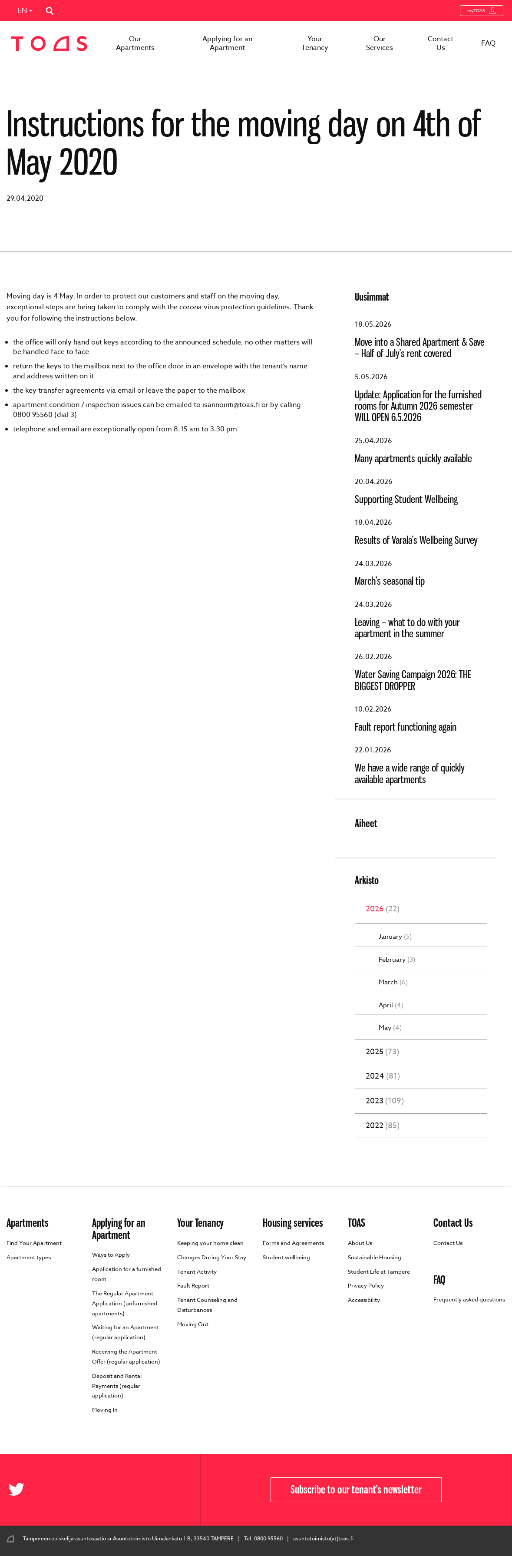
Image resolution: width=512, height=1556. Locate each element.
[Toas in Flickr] (36, 1490)
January (395, 936)
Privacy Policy (366, 1285)
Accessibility (364, 1300)
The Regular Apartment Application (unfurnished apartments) (124, 1303)
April (391, 1005)
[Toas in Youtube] (42, 1490)
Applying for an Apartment (227, 43)
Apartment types (29, 1257)
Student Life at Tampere (379, 1271)
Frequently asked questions (469, 1299)
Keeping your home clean (210, 1243)
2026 (383, 909)
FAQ (488, 43)
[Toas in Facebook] (3, 1490)
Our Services (379, 43)
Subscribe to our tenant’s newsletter (356, 1489)
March (393, 982)
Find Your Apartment (34, 1243)
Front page (40, 79)
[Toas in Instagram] (49, 1490)
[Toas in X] (20, 1490)
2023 (385, 1101)
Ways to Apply (111, 1254)
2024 (383, 1076)
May (390, 1028)
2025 (382, 1052)
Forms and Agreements (293, 1243)
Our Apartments (135, 43)
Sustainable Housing (374, 1257)
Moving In (105, 1410)
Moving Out (192, 1324)
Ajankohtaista (84, 79)
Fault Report (193, 1285)
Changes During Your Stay (211, 1257)
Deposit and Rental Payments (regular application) (117, 1386)
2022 (383, 1126)
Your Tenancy (314, 43)
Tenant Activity (197, 1271)
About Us (360, 1243)
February (397, 959)
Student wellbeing (286, 1257)
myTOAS (481, 10)
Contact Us (440, 43)
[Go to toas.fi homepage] (49, 43)
